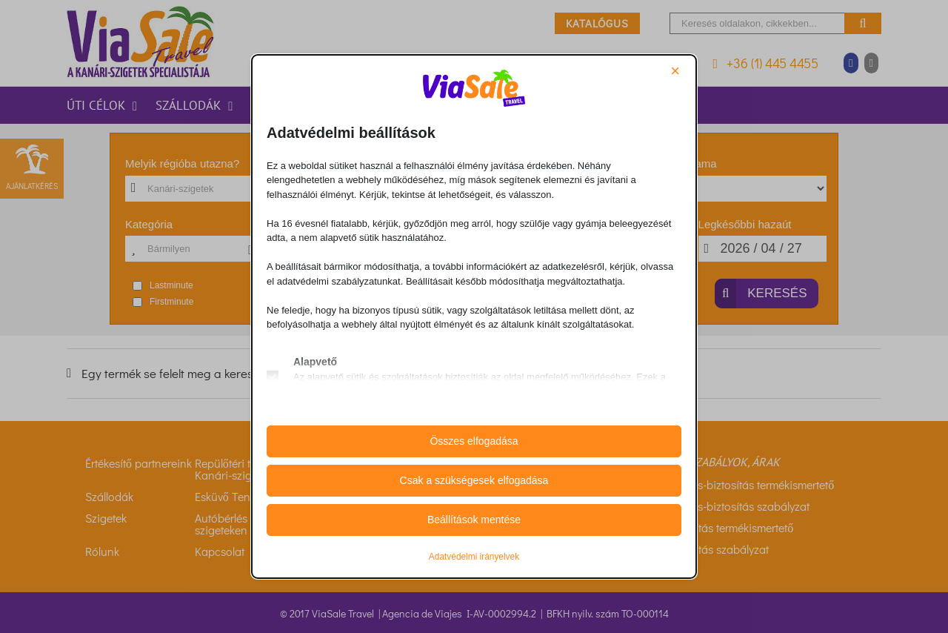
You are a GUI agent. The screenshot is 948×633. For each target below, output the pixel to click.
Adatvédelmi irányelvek (474, 556)
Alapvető (315, 362)
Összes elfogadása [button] (474, 441)
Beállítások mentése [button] (474, 520)
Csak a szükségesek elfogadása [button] (474, 480)
